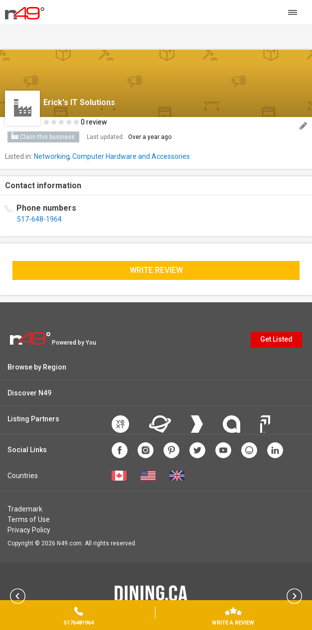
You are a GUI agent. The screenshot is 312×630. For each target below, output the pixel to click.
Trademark (24, 509)
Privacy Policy (28, 530)
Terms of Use (28, 519)
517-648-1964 (39, 219)
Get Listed (276, 339)
